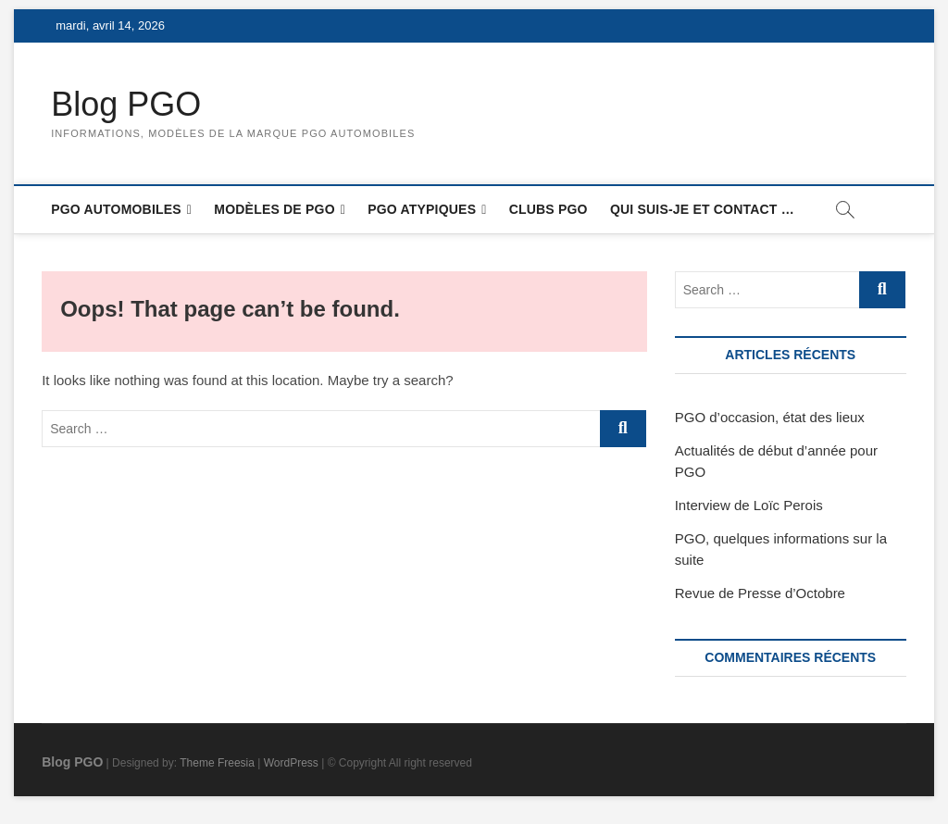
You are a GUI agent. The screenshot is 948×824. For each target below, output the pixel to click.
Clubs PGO (548, 209)
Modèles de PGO (274, 209)
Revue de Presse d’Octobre (760, 593)
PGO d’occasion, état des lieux (770, 417)
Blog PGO (126, 104)
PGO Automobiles (116, 209)
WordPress (291, 762)
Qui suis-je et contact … (702, 209)
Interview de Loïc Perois (749, 505)
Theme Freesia (217, 762)
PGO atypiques (422, 209)
